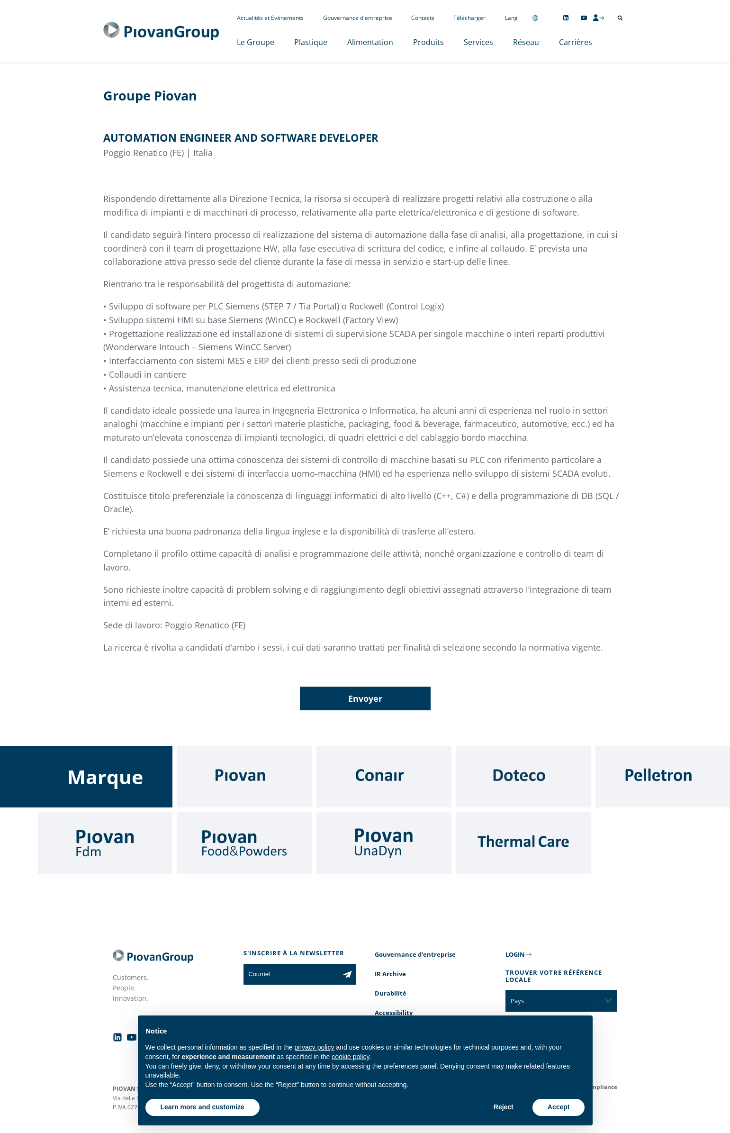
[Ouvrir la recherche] (620, 18)
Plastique (310, 42)
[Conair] (383, 776)
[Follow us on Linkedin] (566, 18)
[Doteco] (523, 776)
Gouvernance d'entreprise (357, 18)
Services (478, 42)
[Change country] (535, 18)
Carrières (575, 42)
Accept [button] (559, 1107)
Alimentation (370, 42)
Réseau (526, 42)
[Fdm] (105, 843)
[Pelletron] (662, 776)
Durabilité (390, 993)
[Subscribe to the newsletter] (347, 974)
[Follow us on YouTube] (584, 18)
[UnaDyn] (383, 843)
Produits (428, 42)
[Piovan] (244, 776)
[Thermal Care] (523, 843)
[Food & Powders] (244, 843)
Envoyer (365, 698)
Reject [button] (504, 1107)
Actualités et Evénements (270, 18)
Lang (511, 18)
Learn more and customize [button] (202, 1107)
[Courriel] (291, 974)
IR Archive (390, 974)
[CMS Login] (598, 17)
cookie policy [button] (350, 1056)
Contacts (422, 18)
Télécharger (469, 18)
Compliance (600, 1087)
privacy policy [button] (314, 1047)
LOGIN (515, 954)
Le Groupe (255, 42)
